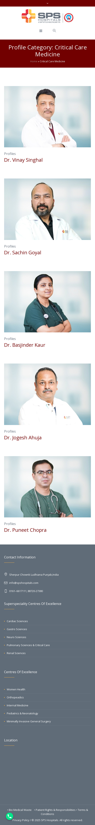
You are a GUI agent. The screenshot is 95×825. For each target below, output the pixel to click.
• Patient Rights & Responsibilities (55, 810)
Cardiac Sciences (17, 621)
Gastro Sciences (17, 629)
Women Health (16, 689)
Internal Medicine (17, 705)
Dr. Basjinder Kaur (24, 344)
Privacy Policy (21, 820)
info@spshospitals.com (23, 583)
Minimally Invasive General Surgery (29, 721)
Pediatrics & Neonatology (22, 713)
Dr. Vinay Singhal (23, 159)
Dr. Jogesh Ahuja (23, 437)
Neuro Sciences (16, 637)
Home (33, 61)
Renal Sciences (16, 653)
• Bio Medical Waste (19, 810)
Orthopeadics (15, 697)
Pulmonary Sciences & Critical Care (28, 645)
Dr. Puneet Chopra (25, 529)
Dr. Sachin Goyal (22, 252)
